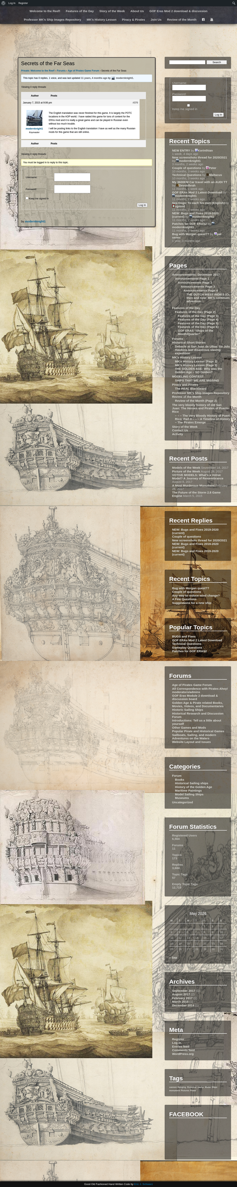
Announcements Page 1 (192, 278)
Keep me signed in (39, 198)
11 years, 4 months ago (94, 78)
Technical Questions (186, 175)
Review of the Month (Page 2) (196, 400)
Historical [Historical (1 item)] (192, 1087)
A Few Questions (184, 599)
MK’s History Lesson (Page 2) (196, 361)
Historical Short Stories (189, 342)
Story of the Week (112, 11)
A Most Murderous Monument (193, 485)
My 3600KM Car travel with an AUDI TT (199, 182)
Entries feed (180, 1046)
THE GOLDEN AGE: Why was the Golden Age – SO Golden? (198, 370)
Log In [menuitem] (12, 3)
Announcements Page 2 (195, 282)
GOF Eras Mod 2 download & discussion (178, 11)
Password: (31, 189)
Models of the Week (186, 467)
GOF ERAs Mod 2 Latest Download (197, 192)
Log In (142, 205)
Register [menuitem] (23, 3)
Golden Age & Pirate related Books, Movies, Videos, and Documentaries (198, 704)
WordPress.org (183, 1054)
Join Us (156, 19)
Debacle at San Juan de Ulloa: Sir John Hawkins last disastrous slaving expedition (203, 350)
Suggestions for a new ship (191, 603)
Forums (61, 70)
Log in (176, 1042)
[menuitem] (3, 3)
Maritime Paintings (188, 790)
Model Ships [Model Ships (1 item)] (211, 1087)
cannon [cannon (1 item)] (173, 1087)
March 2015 (180, 1001)
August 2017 (181, 994)
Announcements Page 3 (198, 286)
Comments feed (183, 1050)
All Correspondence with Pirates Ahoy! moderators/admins (200, 690)
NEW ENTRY (181, 150)
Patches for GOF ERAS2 (189, 223)
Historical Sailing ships (191, 783)
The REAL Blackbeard (190, 388)
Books (179, 779)
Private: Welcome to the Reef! (38, 70)
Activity (177, 434)
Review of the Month (181, 19)
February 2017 (182, 998)
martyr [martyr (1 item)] (200, 1087)
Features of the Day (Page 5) (198, 323)
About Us (137, 11)
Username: (31, 177)
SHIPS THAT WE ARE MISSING (197, 380)
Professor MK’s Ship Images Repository (52, 19)
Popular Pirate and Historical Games (198, 731)
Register (178, 1039)
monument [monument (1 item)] (174, 1090)
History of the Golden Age (193, 787)
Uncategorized (182, 802)
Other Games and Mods (189, 727)
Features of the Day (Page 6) (198, 326)
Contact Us (180, 430)
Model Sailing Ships (189, 794)
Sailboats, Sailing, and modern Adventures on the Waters (194, 736)
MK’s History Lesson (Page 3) (196, 365)
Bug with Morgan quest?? (190, 234)
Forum (177, 775)
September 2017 (183, 990)
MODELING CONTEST (188, 376)
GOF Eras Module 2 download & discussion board (195, 697)
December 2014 (183, 1005)
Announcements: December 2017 (196, 274)
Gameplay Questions (187, 647)
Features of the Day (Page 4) (198, 319)
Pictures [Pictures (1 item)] (185, 1090)
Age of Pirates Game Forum (83, 70)
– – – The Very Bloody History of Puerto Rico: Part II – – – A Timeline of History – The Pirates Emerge (203, 419)
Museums (182, 798)
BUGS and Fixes (184, 636)
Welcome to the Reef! (45, 11)
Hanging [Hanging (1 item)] (182, 1087)
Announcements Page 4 (201, 290)
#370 (135, 102)
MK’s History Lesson (102, 19)
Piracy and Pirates (185, 384)
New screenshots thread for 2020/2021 (199, 157)
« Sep (173, 957)
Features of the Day (80, 11)
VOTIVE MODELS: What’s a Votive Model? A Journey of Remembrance (197, 476)
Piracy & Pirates (133, 19)
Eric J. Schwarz (143, 1184)
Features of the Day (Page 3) (198, 316)
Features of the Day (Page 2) (195, 312)
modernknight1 (35, 221)
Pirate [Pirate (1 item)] (193, 1090)
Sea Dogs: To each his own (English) (198, 203)
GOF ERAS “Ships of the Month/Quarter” (195, 332)
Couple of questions (186, 168)
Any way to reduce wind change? (196, 595)
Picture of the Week (186, 471)
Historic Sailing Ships (187, 709)
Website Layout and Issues (191, 742)
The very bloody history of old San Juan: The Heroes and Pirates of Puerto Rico (200, 408)
